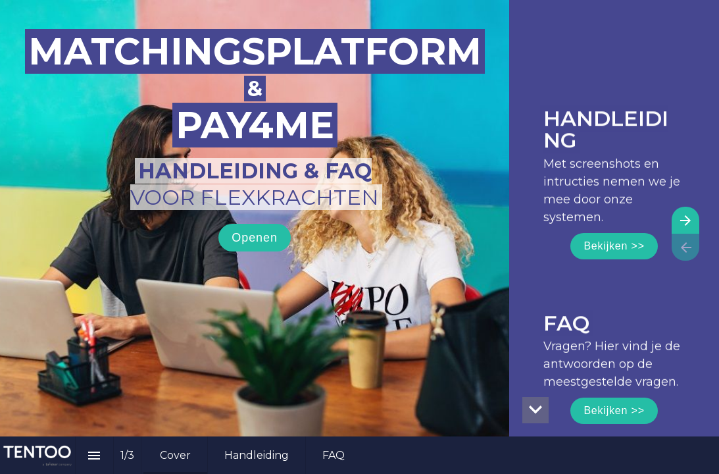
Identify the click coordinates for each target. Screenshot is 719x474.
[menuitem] (175, 455)
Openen (254, 237)
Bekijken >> (613, 245)
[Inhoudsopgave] (94, 455)
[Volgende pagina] (685, 220)
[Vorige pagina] (685, 247)
